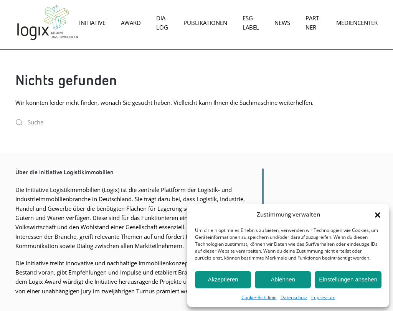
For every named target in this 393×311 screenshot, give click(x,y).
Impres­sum (323, 297)
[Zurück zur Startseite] (47, 22)
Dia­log (162, 22)
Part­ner (313, 22)
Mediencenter (357, 22)
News (282, 22)
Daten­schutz (294, 297)
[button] (377, 214)
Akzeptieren (223, 279)
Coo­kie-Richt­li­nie (259, 297)
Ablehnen (283, 279)
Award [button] (131, 22)
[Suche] (61, 122)
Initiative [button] (92, 22)
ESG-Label (251, 22)
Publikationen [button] (205, 22)
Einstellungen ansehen (348, 279)
